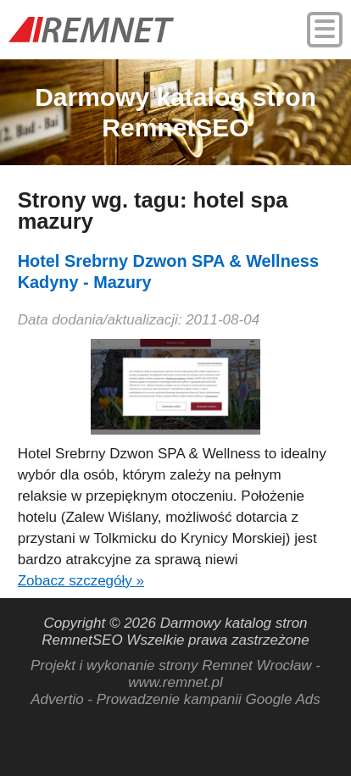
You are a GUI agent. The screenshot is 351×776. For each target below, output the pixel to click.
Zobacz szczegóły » (81, 581)
